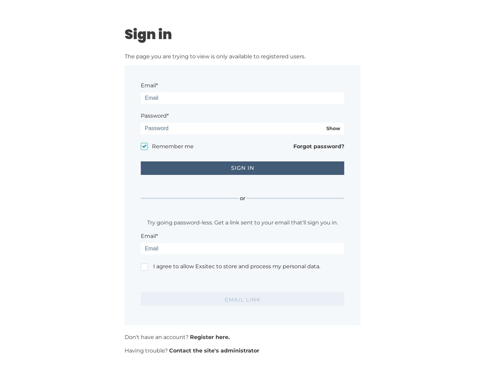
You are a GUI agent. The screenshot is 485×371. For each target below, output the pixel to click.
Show (333, 128)
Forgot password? (318, 146)
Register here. (210, 337)
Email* (149, 85)
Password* (155, 116)
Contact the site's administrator (214, 350)
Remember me (173, 146)
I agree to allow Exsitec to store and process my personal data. (236, 266)
